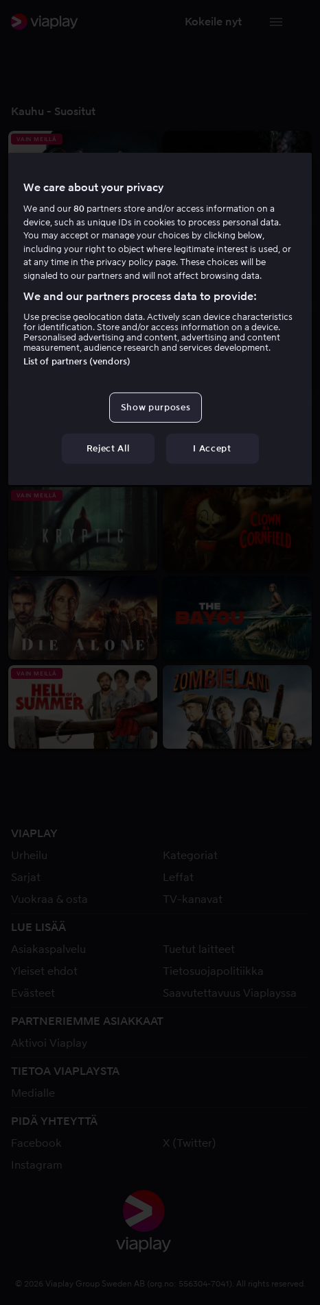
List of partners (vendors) (76, 361)
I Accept (212, 448)
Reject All (108, 448)
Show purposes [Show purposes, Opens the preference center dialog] (155, 407)
